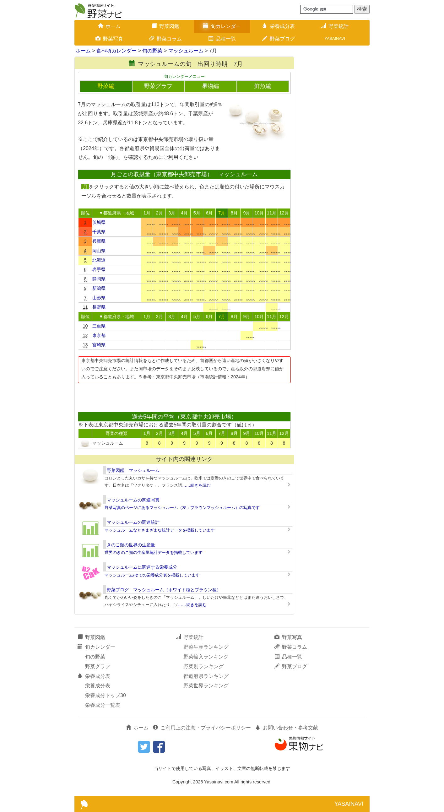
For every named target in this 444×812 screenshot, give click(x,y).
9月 (246, 212)
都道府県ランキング (206, 676)
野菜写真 (109, 38)
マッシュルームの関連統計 (133, 522)
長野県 (99, 307)
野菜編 (105, 86)
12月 (284, 212)
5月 (196, 212)
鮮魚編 (262, 86)
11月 (271, 212)
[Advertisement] (184, 395)
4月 (184, 212)
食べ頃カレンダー (116, 50)
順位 (85, 212)
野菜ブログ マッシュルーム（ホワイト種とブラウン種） (164, 589)
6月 (209, 212)
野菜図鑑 (165, 26)
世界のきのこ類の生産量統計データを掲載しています (154, 552)
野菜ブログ (278, 38)
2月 (159, 212)
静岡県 (99, 278)
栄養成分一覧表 (102, 705)
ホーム (109, 26)
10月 (259, 212)
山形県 (99, 297)
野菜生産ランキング (206, 647)
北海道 (99, 260)
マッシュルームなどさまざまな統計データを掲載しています (160, 530)
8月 (234, 212)
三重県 (99, 325)
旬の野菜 (152, 50)
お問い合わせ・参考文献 (286, 727)
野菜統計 (335, 26)
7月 (221, 212)
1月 (146, 212)
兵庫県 (99, 241)
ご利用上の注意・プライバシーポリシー (202, 727)
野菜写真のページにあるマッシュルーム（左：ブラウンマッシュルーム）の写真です (182, 507)
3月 (171, 212)
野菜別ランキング (203, 666)
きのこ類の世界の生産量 (131, 544)
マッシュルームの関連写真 (133, 499)
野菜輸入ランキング (206, 656)
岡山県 (99, 250)
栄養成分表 (278, 26)
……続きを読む (196, 485)
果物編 (210, 86)
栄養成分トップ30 (105, 695)
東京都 (99, 335)
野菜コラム (165, 38)
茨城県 (99, 222)
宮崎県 (99, 344)
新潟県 (99, 288)
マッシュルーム (185, 50)
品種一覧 (222, 38)
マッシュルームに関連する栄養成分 (142, 567)
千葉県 (99, 231)
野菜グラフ (158, 86)
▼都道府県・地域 (116, 212)
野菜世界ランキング (206, 685)
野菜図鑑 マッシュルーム (133, 470)
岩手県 (99, 269)
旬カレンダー (222, 26)
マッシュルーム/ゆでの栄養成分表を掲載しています (152, 575)
